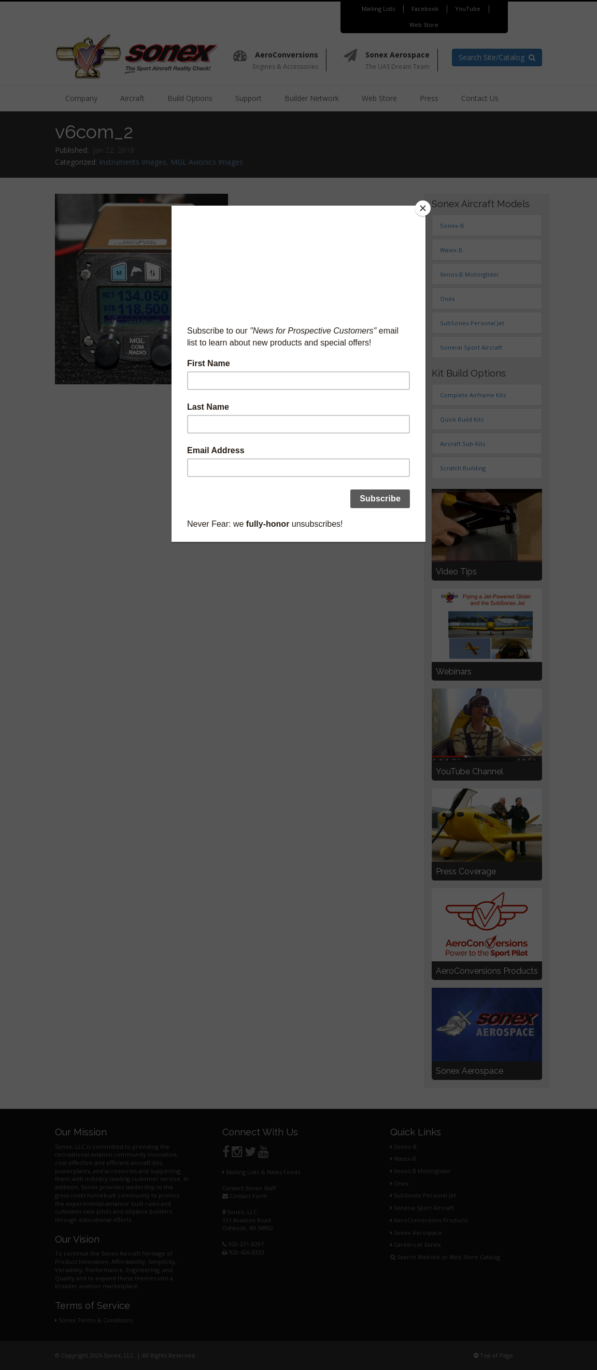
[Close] (423, 208)
